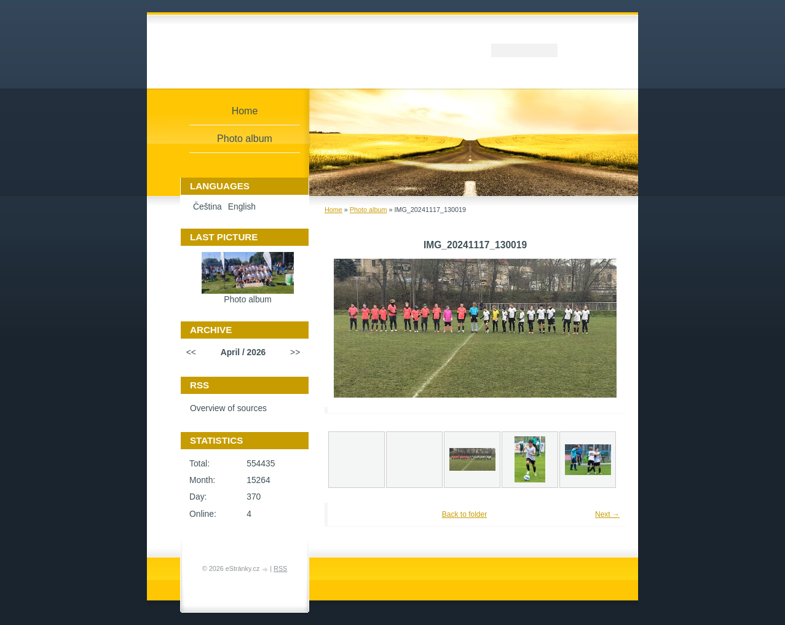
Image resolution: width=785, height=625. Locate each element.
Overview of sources (228, 408)
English (242, 206)
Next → (607, 514)
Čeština (207, 206)
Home (333, 209)
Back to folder (464, 514)
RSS (280, 568)
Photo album (368, 209)
